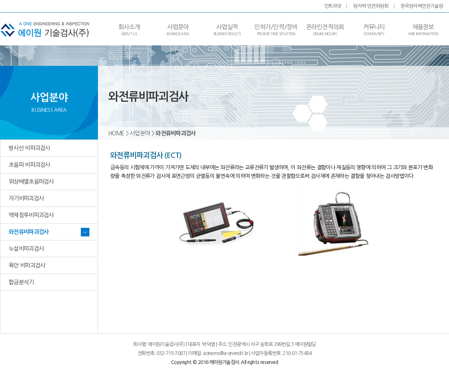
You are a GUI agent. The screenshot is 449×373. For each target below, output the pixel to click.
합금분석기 (21, 282)
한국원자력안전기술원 (421, 6)
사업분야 (178, 30)
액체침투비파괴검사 (31, 215)
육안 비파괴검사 (27, 265)
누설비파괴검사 (26, 249)
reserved (269, 362)
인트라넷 (332, 6)
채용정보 (423, 30)
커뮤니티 (374, 30)
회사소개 (129, 30)
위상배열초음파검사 (31, 181)
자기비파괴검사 (26, 198)
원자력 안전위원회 (370, 6)
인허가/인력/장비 (275, 30)
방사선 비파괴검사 (29, 148)
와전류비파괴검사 (29, 232)
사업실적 (227, 30)
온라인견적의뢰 (325, 30)
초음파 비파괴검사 (29, 165)
